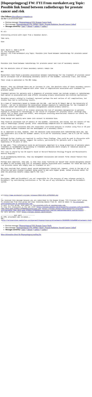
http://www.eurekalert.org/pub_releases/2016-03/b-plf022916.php (31, 228)
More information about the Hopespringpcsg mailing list (21, 273)
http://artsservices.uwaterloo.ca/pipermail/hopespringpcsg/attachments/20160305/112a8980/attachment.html (46, 258)
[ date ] (23, 26)
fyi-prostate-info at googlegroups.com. (49, 240)
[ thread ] (29, 26)
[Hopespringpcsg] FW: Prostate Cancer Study (35, 22)
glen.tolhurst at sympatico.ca (22, 16)
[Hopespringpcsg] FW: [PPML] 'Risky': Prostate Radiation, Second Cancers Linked (46, 24)
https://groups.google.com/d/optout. (37, 248)
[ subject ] (37, 26)
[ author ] (44, 26)
